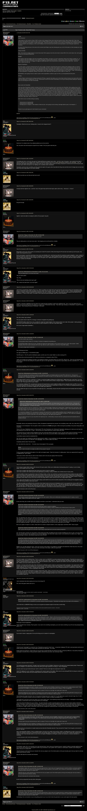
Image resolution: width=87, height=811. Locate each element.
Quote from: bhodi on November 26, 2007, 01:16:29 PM (31, 495)
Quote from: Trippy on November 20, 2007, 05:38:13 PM (31, 235)
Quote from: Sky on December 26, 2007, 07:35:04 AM (30, 685)
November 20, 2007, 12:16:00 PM (25, 158)
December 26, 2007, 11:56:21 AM (25, 743)
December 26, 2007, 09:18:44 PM (25, 787)
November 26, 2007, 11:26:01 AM (25, 314)
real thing (73, 162)
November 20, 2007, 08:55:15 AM (25, 121)
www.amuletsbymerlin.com (35, 118)
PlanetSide (29, 23)
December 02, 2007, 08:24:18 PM (25, 578)
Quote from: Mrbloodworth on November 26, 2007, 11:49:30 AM (33, 373)
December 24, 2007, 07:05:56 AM (25, 611)
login (15, 10)
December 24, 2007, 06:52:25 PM (25, 644)
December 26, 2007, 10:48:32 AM (25, 711)
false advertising (60, 162)
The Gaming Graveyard (21, 23)
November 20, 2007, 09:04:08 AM (25, 140)
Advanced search (30, 18)
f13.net (4, 23)
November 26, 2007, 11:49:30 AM (25, 333)
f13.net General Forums (11, 23)
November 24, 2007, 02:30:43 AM (25, 287)
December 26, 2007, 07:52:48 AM (25, 681)
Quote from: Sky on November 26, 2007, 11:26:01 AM (30, 337)
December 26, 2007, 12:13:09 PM (25, 762)
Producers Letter (38, 23)
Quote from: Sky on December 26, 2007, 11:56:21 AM (30, 766)
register (19, 10)
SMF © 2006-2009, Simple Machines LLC (48, 809)
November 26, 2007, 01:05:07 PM (25, 395)
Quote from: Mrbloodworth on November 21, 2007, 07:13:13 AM (33, 271)
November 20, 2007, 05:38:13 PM (25, 172)
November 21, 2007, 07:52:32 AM (25, 268)
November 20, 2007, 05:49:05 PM (25, 199)
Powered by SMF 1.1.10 (36, 809)
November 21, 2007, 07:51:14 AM (25, 249)
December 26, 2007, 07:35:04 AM (25, 662)
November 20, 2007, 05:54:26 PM (25, 213)
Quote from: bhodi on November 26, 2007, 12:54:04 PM (31, 398)
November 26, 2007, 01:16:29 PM (25, 464)
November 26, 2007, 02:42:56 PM (25, 556)
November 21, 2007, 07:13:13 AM (25, 231)
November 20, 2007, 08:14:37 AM (23, 32)
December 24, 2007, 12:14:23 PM (25, 630)
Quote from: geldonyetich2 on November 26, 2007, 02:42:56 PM (33, 599)
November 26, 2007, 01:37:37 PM (25, 491)
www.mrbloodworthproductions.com (23, 118)
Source (18, 113)
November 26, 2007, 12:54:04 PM (25, 369)
